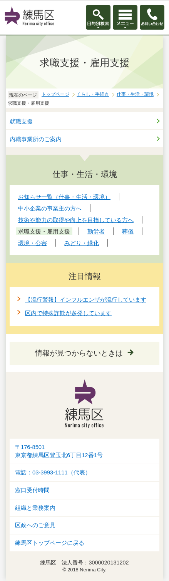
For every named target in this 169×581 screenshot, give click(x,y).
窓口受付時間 (32, 490)
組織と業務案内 (35, 508)
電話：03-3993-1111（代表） (53, 472)
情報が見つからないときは (79, 353)
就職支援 (21, 121)
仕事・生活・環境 (135, 94)
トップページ (55, 94)
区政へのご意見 (35, 525)
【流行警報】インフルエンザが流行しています (85, 299)
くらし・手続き (93, 94)
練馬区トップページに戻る (49, 543)
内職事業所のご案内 (36, 139)
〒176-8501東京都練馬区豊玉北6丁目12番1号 (59, 451)
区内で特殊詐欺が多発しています (68, 313)
